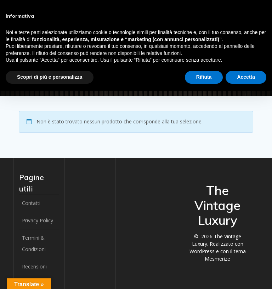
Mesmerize (217, 258)
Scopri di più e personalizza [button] (49, 77)
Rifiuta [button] (204, 77)
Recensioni (34, 266)
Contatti (31, 203)
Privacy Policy (37, 220)
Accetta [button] (246, 77)
